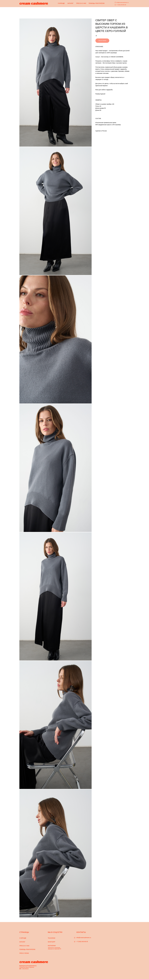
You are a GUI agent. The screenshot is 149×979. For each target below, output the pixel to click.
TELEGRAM (51, 938)
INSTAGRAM (52, 945)
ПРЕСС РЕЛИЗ (24, 953)
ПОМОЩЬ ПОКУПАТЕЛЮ (97, 3)
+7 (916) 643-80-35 (121, 4)
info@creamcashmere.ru (122, 2)
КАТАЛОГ (70, 3)
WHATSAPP (51, 942)
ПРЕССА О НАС (81, 3)
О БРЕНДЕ (61, 3)
